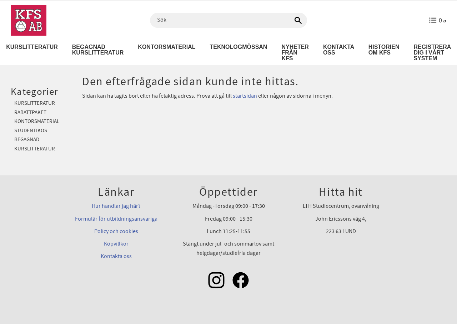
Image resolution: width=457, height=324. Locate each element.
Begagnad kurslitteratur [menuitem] (98, 50)
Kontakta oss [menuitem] (338, 50)
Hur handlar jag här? (116, 206)
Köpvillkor (116, 243)
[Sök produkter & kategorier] (228, 20)
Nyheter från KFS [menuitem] (294, 52)
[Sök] (298, 20)
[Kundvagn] (437, 20)
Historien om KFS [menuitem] (384, 50)
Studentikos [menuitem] (30, 130)
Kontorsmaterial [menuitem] (166, 47)
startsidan (245, 95)
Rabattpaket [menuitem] (30, 112)
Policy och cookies (116, 231)
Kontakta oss (116, 256)
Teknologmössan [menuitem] (238, 47)
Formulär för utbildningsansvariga (116, 218)
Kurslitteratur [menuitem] (34, 103)
